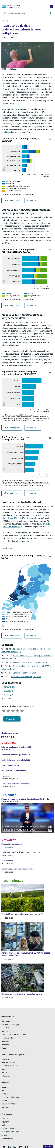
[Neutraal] (14, 711)
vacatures (15, 109)
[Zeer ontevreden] (4, 711)
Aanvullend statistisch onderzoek (13, 1035)
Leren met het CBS (8, 1104)
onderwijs (8, 691)
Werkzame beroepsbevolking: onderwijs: (30, 662)
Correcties (5, 1108)
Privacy (4, 1073)
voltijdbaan (6, 132)
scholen (7, 699)
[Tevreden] (20, 711)
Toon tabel (32, 201)
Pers (3, 1091)
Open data (5, 1028)
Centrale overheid (8, 1063)
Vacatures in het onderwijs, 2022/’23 (26, 677)
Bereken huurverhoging (10, 1025)
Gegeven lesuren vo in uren (24, 673)
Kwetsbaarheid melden (10, 1132)
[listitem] (2, 737)
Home (5, 21)
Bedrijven (5, 1060)
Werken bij (5, 1101)
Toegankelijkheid (7, 1129)
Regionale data (7, 1038)
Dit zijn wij (5, 1094)
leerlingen (8, 695)
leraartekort (9, 687)
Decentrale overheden (9, 1066)
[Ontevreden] (9, 711)
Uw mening (48, 1146)
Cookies (4, 1126)
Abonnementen (7, 1139)
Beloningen (5, 1076)
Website (4, 1119)
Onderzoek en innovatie (10, 1098)
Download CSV (11, 201)
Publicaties (5, 1042)
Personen (4, 1070)
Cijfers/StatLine (7, 1022)
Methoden (5, 1045)
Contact (4, 1088)
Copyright (5, 1122)
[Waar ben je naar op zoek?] (27, 13)
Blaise (3, 1048)
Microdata (5, 1032)
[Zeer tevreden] (25, 711)
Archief (4, 1136)
